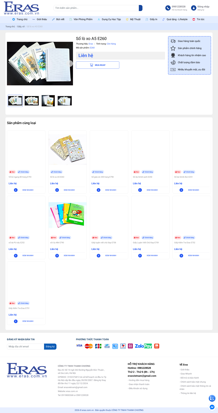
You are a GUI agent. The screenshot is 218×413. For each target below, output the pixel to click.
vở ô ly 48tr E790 (57, 242)
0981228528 (178, 6)
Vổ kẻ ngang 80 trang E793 (20, 177)
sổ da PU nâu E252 (17, 242)
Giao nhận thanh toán (139, 384)
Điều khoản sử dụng (138, 388)
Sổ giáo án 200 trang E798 (102, 177)
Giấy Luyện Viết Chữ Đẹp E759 (146, 242)
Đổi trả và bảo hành (190, 378)
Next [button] (69, 63)
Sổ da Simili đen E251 (183, 177)
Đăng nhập (203, 6)
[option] (40, 63)
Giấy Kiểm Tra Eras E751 (19, 308)
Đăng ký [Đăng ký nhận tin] (50, 346)
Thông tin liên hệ (188, 393)
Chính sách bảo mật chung (193, 382)
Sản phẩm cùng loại (21, 123)
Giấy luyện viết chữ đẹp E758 (103, 242)
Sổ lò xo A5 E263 (57, 177)
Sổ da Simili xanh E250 (142, 177)
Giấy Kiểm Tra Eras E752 (184, 242)
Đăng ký (201, 10)
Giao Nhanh (186, 373)
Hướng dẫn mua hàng (139, 380)
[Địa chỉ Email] (31, 347)
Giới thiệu (185, 369)
